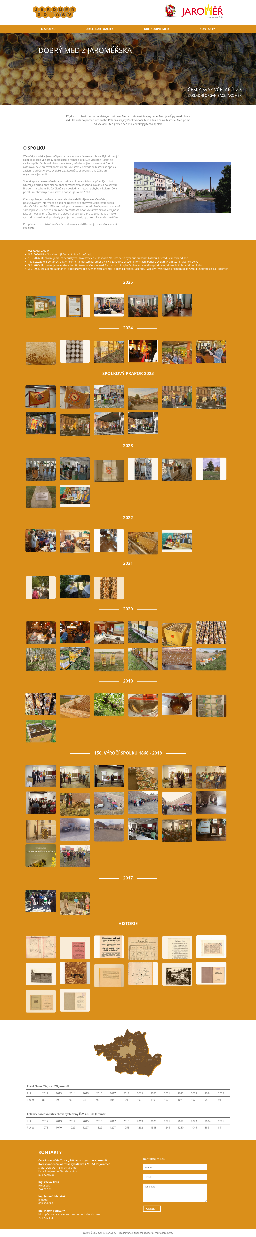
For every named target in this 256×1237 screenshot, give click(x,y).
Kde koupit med (156, 29)
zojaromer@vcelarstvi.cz (62, 1171)
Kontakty (207, 29)
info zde (87, 252)
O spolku (48, 29)
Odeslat (152, 1208)
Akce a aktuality (99, 29)
